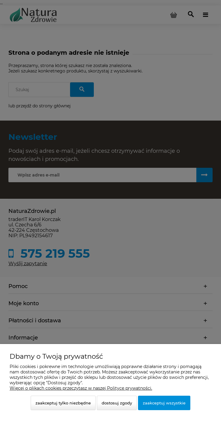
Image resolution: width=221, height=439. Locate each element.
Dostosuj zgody (117, 403)
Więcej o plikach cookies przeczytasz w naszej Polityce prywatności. (81, 388)
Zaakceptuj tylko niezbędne (63, 403)
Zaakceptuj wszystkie (164, 403)
